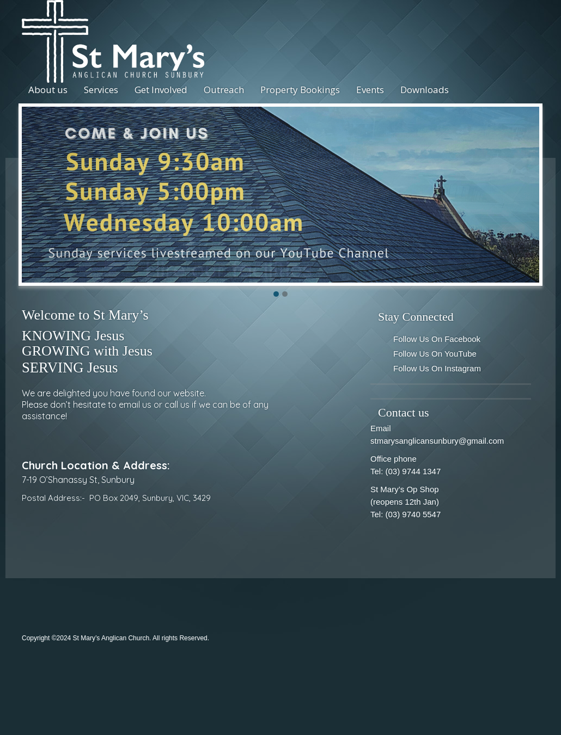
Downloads (424, 89)
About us (48, 89)
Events (370, 89)
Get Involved (161, 89)
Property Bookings (300, 89)
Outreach (224, 89)
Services (101, 89)
